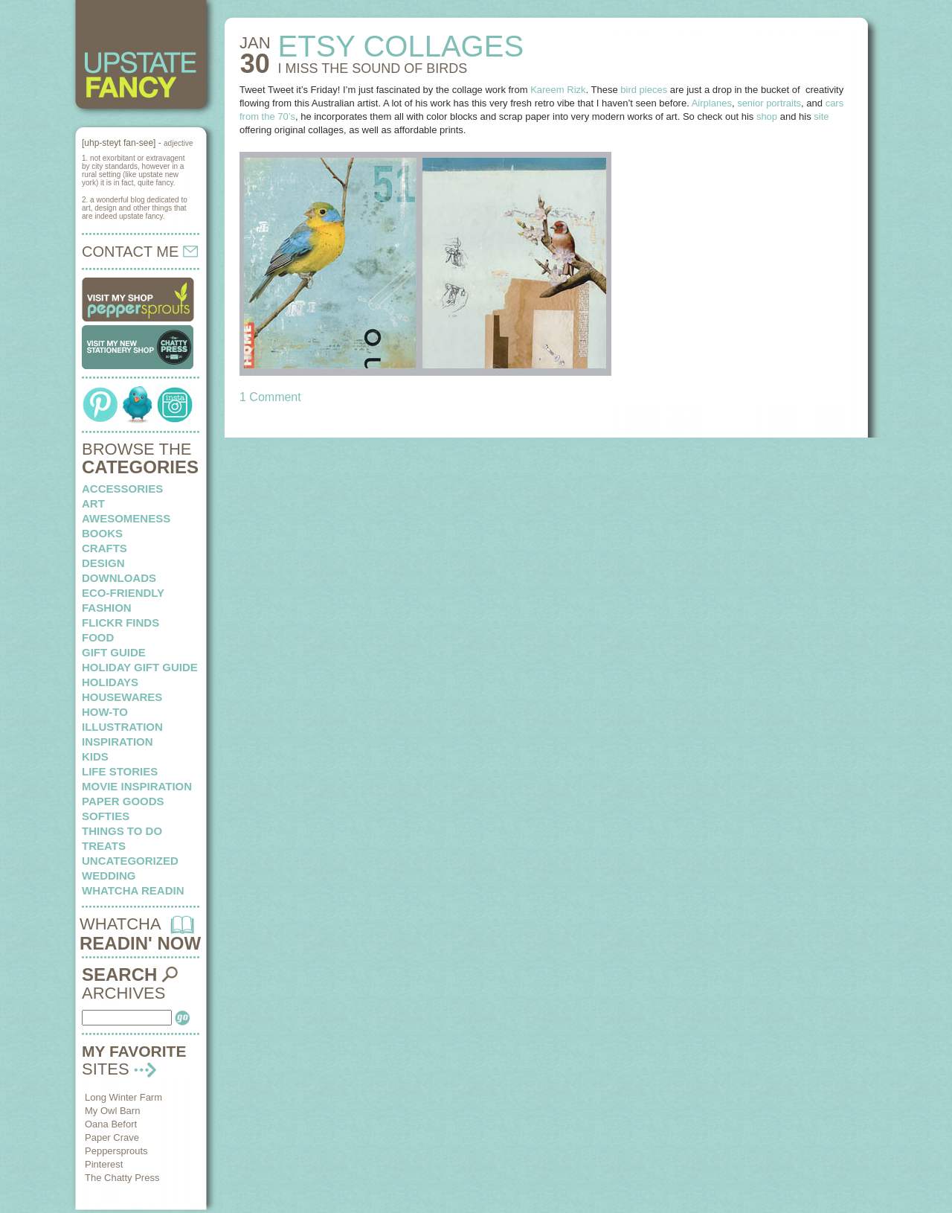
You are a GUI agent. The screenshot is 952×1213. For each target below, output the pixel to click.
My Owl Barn (112, 1110)
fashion (107, 607)
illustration (122, 726)
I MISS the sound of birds (373, 68)
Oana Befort (111, 1124)
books (102, 533)
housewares (122, 697)
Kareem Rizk (557, 89)
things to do (122, 831)
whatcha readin (133, 890)
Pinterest (104, 1164)
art (93, 503)
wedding (109, 875)
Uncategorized (130, 860)
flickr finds (120, 622)
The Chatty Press (122, 1177)
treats (104, 845)
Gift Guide (114, 652)
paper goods (123, 801)
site (821, 116)
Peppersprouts (116, 1150)
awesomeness (126, 518)
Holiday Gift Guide (140, 667)
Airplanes (712, 103)
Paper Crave (112, 1137)
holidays (110, 682)
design (103, 563)
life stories (120, 771)
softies (105, 816)
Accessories (122, 488)
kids (95, 756)
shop (766, 116)
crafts (104, 548)
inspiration (117, 741)
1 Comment (270, 397)
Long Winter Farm (123, 1097)
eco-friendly (123, 592)
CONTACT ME (140, 251)
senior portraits (769, 103)
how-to (105, 711)
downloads (119, 578)
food (98, 637)
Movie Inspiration (137, 786)
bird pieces (643, 89)
